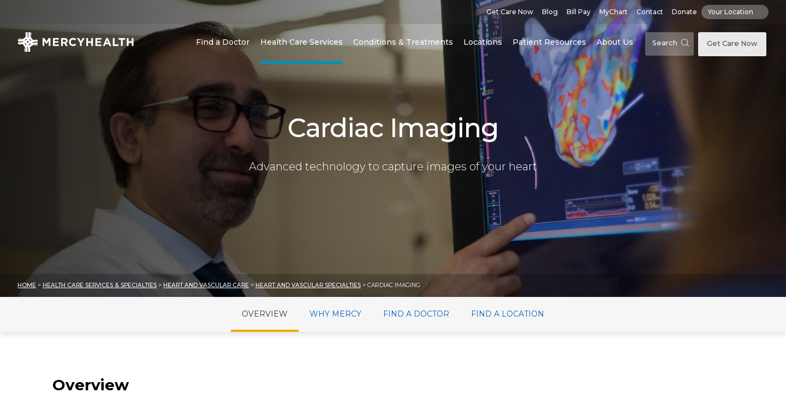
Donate (684, 12)
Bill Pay (579, 12)
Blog (550, 12)
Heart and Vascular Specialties (308, 285)
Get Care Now (509, 12)
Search (670, 43)
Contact (649, 12)
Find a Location (507, 314)
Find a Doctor (222, 42)
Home (26, 285)
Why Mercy (335, 314)
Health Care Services (301, 42)
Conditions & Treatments (403, 42)
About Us (615, 42)
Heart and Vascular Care (206, 285)
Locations (482, 42)
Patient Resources (549, 42)
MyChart (613, 12)
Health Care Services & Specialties (100, 285)
